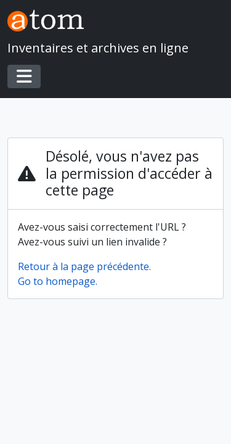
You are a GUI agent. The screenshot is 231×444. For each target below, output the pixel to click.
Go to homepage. (57, 281)
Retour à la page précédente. (84, 266)
